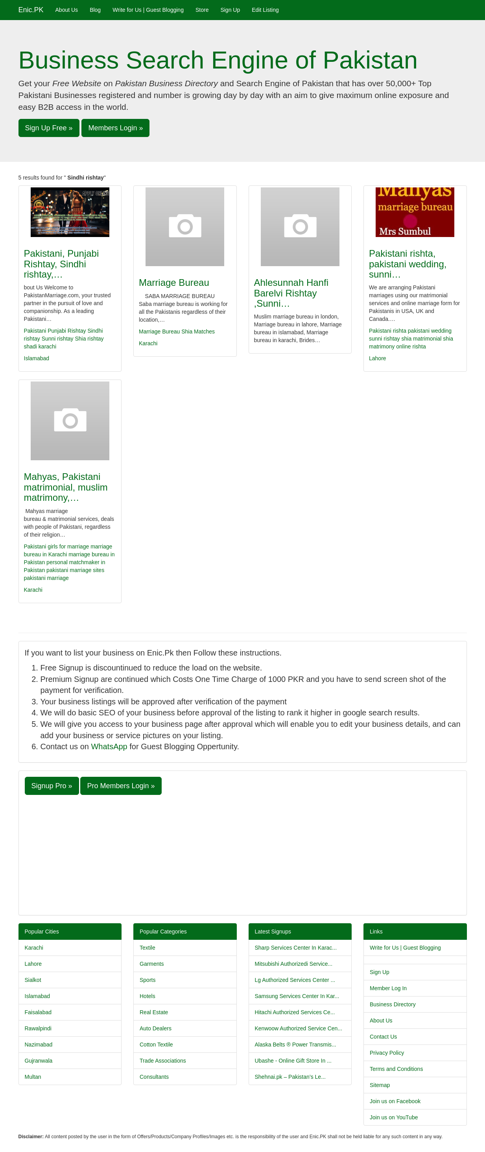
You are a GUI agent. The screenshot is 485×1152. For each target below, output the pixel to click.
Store (201, 10)
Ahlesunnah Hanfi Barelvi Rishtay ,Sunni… (291, 293)
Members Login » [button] (115, 128)
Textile (147, 948)
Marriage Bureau (174, 282)
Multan (33, 1077)
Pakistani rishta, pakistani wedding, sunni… (407, 264)
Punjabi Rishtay (67, 331)
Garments (152, 964)
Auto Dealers (156, 1028)
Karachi (148, 343)
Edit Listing (265, 10)
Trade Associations (163, 1061)
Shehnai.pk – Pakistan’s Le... (290, 1077)
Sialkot (33, 980)
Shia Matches (198, 331)
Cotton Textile (156, 1044)
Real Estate (154, 1012)
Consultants (154, 1077)
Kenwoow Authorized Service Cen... (299, 1028)
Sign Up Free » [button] (49, 128)
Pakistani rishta (387, 331)
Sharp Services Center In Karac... (296, 948)
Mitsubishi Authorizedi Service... (294, 964)
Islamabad (37, 358)
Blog (95, 10)
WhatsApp (109, 746)
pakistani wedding (430, 331)
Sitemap (380, 1085)
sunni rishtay (384, 338)
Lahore (377, 358)
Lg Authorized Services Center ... (295, 980)
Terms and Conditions (396, 1069)
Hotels (147, 996)
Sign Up (230, 10)
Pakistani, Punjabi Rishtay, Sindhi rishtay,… (61, 264)
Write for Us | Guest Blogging (148, 10)
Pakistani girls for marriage (56, 546)
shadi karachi (40, 346)
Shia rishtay (89, 338)
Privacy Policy (387, 1053)
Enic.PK (31, 10)
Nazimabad (39, 1044)
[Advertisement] (243, 854)
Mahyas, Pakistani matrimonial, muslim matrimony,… (66, 487)
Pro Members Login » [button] (121, 786)
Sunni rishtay (58, 338)
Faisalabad (38, 1012)
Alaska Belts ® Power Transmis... (295, 1044)
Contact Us (383, 1036)
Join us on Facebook (395, 1101)
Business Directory (393, 1004)
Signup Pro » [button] (51, 786)
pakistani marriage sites (75, 570)
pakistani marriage (46, 578)
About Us (66, 10)
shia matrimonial (421, 338)
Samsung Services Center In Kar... (297, 996)
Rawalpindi (38, 1028)
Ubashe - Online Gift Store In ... (293, 1061)
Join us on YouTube (394, 1117)
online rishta (411, 346)
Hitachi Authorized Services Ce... (295, 1012)
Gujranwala (39, 1061)
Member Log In (388, 988)
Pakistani (35, 331)
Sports (147, 980)
